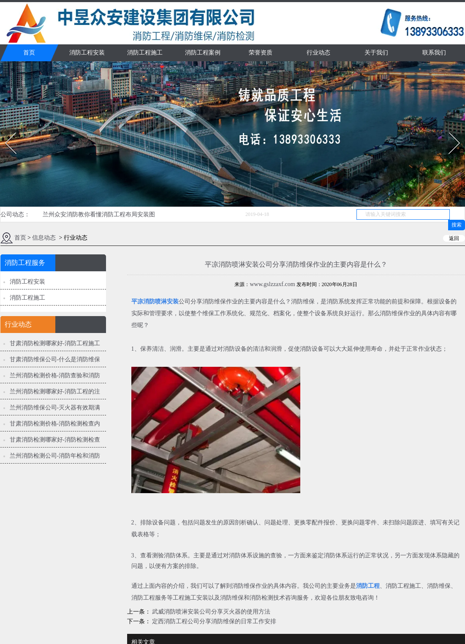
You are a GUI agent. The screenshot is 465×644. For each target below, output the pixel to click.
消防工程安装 (87, 52)
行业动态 (318, 52)
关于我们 (376, 52)
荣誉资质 (260, 52)
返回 (454, 238)
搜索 (456, 225)
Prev (5, 130)
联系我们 (434, 52)
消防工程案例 (202, 52)
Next (449, 130)
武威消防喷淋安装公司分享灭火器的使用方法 (211, 612)
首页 (29, 52)
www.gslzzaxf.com (272, 284)
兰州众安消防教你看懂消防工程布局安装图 (99, 214)
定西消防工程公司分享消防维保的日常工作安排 (214, 621)
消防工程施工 (145, 52)
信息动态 (44, 238)
